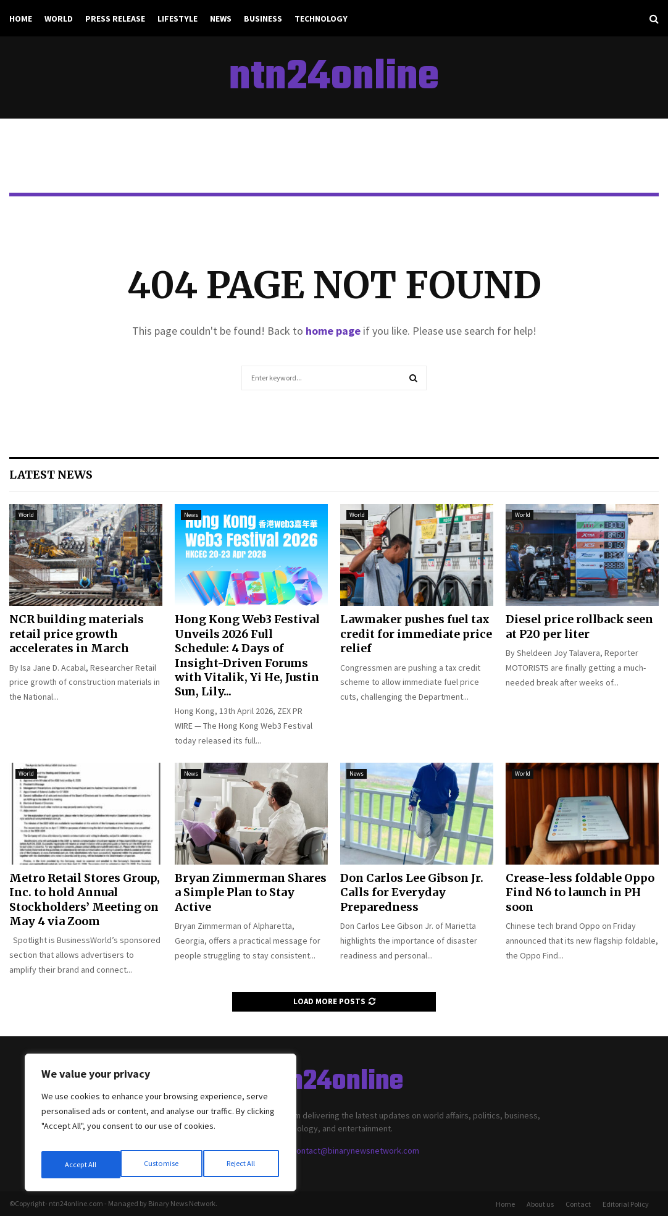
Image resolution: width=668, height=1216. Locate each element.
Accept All (241, 1164)
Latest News (51, 475)
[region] (160, 1126)
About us (540, 1204)
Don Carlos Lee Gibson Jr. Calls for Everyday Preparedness (411, 892)
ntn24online (334, 78)
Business (263, 18)
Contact (578, 1204)
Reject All (161, 1164)
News (221, 18)
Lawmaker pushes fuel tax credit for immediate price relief (416, 633)
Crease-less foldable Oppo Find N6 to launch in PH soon (580, 892)
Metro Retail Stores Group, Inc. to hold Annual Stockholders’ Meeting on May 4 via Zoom (84, 899)
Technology (321, 18)
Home (20, 18)
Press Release (115, 18)
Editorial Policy (626, 1204)
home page (333, 331)
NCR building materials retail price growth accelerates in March (76, 633)
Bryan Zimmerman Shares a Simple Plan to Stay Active (251, 892)
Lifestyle (177, 18)
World (58, 18)
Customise (81, 1164)
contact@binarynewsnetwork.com (355, 1150)
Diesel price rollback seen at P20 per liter (579, 626)
